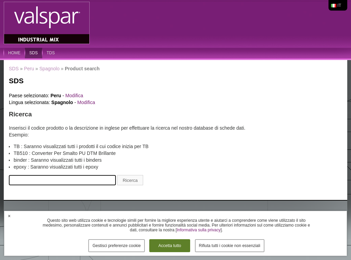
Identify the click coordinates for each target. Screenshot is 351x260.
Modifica (74, 95)
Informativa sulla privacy (199, 230)
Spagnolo (50, 68)
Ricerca (130, 180)
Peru (29, 68)
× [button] (9, 216)
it (339, 5)
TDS (51, 52)
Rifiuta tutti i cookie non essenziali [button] (229, 245)
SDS (33, 52)
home (14, 52)
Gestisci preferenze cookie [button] (116, 245)
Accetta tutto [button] (169, 245)
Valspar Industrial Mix (47, 23)
